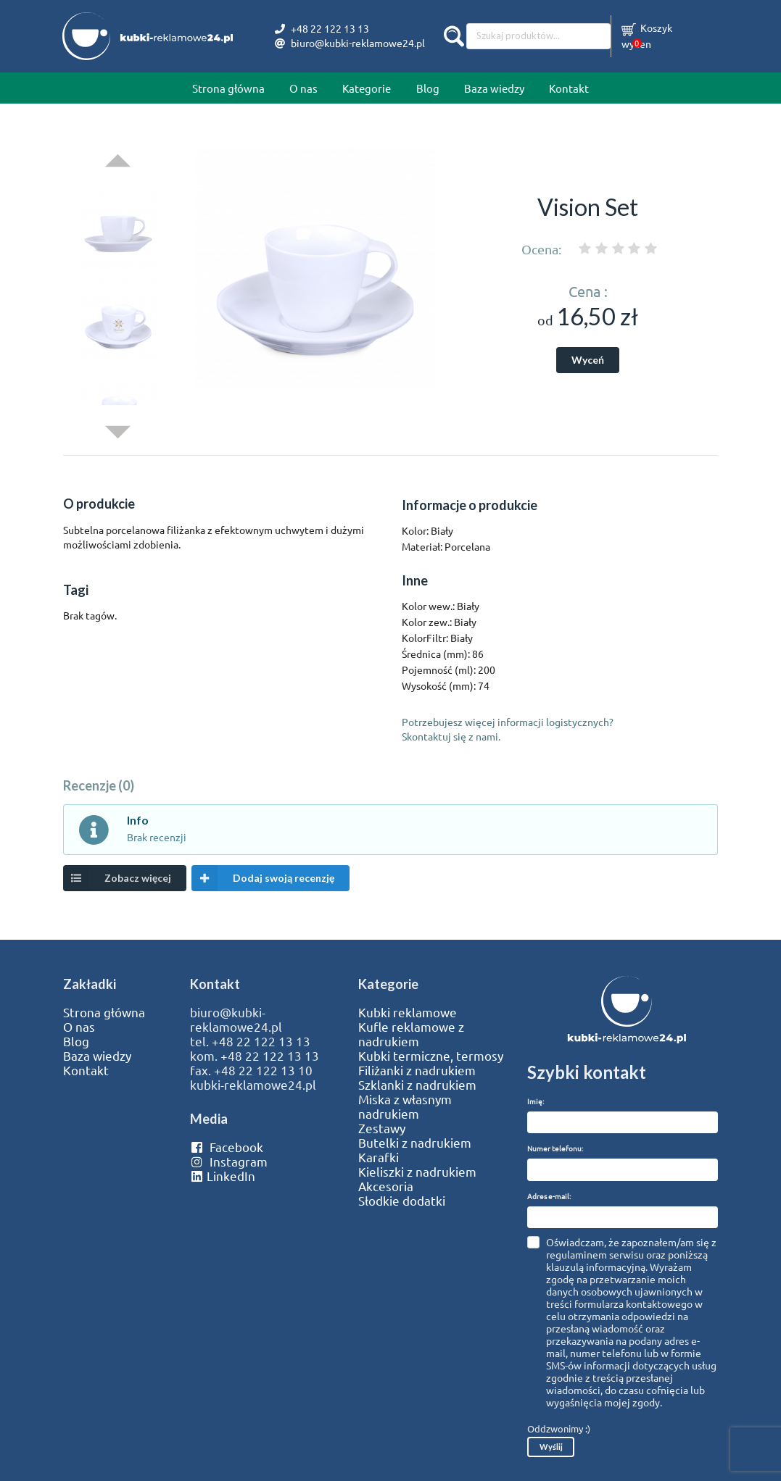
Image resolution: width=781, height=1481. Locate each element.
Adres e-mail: (549, 1195)
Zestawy (381, 1128)
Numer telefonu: (555, 1148)
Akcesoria (385, 1186)
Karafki (378, 1157)
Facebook (226, 1147)
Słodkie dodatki (401, 1200)
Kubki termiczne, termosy (430, 1055)
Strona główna (228, 88)
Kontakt (569, 88)
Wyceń (587, 360)
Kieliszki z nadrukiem (417, 1171)
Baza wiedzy (494, 88)
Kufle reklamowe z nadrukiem (411, 1033)
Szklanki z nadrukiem (417, 1084)
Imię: (535, 1101)
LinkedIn (222, 1176)
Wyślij (551, 1446)
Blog (427, 88)
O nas (303, 88)
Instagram (229, 1161)
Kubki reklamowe (407, 1012)
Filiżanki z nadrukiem (417, 1070)
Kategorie (366, 88)
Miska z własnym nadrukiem (405, 1106)
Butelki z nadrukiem (414, 1142)
